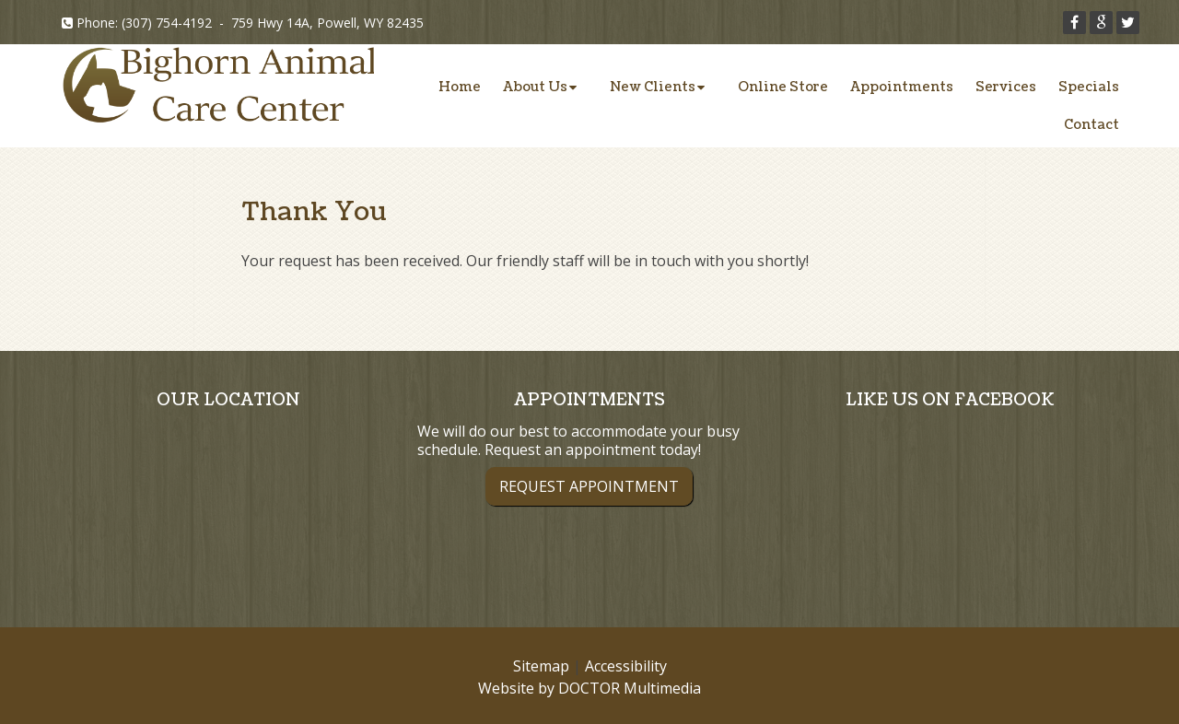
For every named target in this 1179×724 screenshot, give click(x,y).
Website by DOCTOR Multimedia (589, 688)
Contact (1091, 125)
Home (459, 87)
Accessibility (626, 666)
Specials (1088, 87)
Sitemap (541, 666)
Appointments (901, 87)
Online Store (783, 87)
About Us (535, 87)
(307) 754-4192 (167, 22)
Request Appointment (589, 486)
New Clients (652, 87)
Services (1005, 87)
